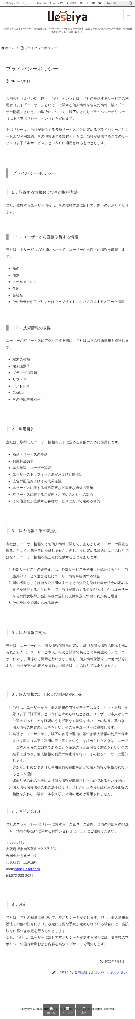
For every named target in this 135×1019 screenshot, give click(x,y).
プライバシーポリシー (19, 3)
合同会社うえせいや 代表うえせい (100, 972)
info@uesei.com (27, 869)
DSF (62, 3)
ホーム (10, 48)
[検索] (130, 3)
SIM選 (73, 3)
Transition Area (46, 3)
